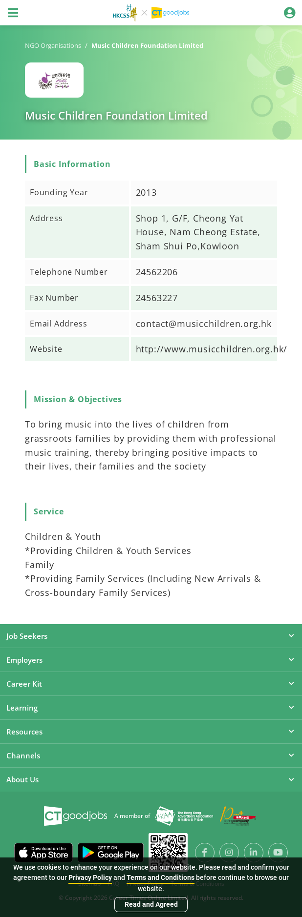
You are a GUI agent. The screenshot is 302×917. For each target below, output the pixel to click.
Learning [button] (151, 708)
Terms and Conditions (160, 877)
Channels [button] (151, 755)
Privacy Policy (90, 877)
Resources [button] (151, 731)
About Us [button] (151, 779)
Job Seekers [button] (151, 636)
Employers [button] (151, 660)
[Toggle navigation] (13, 12)
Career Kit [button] (151, 684)
